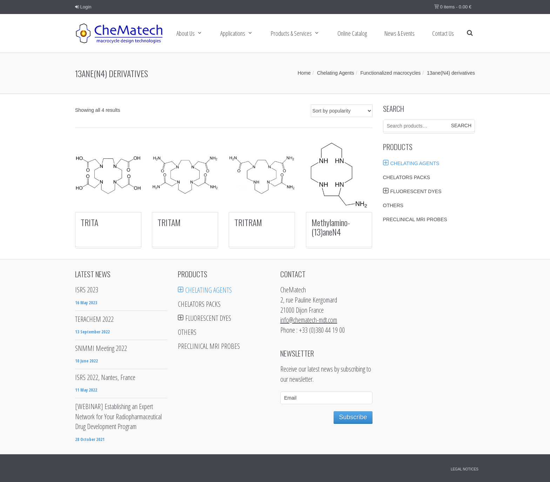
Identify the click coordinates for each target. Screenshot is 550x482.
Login (83, 6)
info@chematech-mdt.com (308, 320)
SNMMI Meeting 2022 (101, 348)
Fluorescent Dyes (416, 191)
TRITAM (169, 222)
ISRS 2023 (86, 289)
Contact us (443, 33)
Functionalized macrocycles (390, 73)
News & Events (399, 33)
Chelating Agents (335, 73)
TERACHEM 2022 (94, 319)
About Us (185, 33)
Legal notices (464, 469)
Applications (232, 33)
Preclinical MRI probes (415, 219)
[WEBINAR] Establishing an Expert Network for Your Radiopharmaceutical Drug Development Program (118, 416)
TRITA (89, 222)
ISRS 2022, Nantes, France (105, 377)
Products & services (291, 33)
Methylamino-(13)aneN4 (330, 227)
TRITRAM (248, 222)
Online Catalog (352, 33)
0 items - (452, 6)
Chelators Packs (406, 177)
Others (393, 205)
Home (304, 73)
